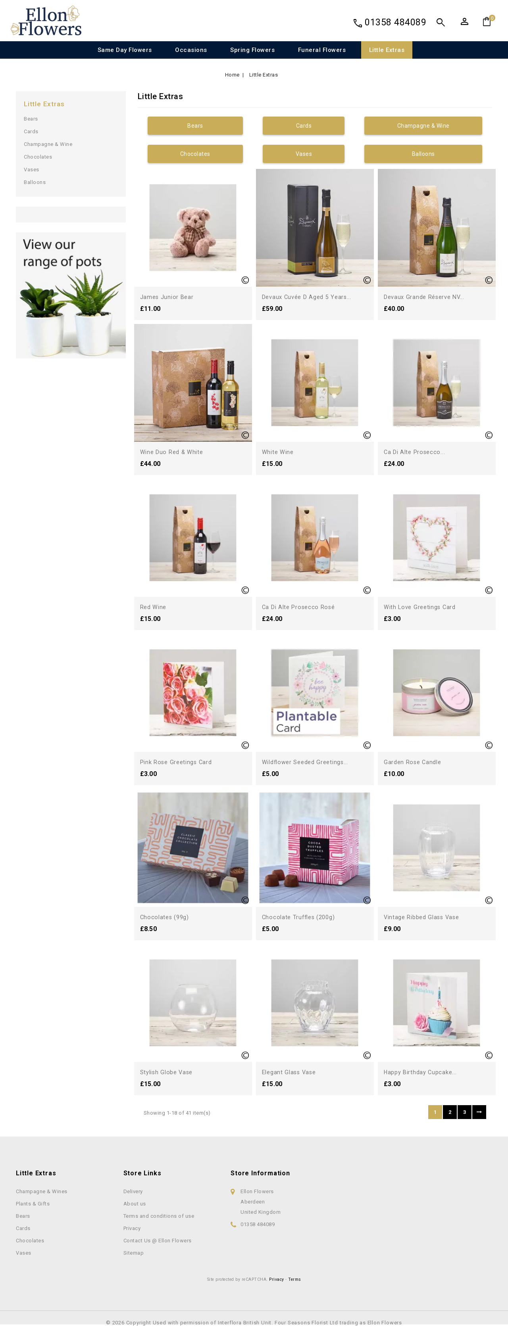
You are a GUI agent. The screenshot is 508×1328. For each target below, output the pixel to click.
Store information (260, 1173)
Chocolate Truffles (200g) (301, 917)
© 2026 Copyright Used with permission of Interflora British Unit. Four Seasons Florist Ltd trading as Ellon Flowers (254, 1323)
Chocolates (38, 157)
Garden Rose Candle (414, 762)
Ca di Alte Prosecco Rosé (301, 607)
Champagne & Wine (48, 144)
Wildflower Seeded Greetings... (309, 762)
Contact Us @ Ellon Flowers (157, 1241)
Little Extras (387, 50)
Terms (294, 1279)
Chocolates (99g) (166, 917)
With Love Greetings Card (422, 607)
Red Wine (154, 607)
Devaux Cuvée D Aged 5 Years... (310, 297)
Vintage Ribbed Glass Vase (425, 917)
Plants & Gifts (33, 1204)
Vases (31, 169)
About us (134, 1204)
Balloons (35, 182)
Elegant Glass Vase (291, 1072)
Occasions (191, 50)
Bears (31, 119)
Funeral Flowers (322, 50)
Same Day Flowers (125, 50)
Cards (31, 131)
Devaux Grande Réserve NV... (427, 297)
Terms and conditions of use (158, 1216)
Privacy (132, 1228)
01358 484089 (395, 22)
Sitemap (133, 1253)
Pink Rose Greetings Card (179, 762)
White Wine (279, 452)
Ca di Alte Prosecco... (416, 452)
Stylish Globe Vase (169, 1072)
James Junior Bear (168, 297)
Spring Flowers (252, 50)
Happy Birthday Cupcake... (423, 1072)
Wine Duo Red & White (174, 452)
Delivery (133, 1191)
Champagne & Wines (41, 1191)
